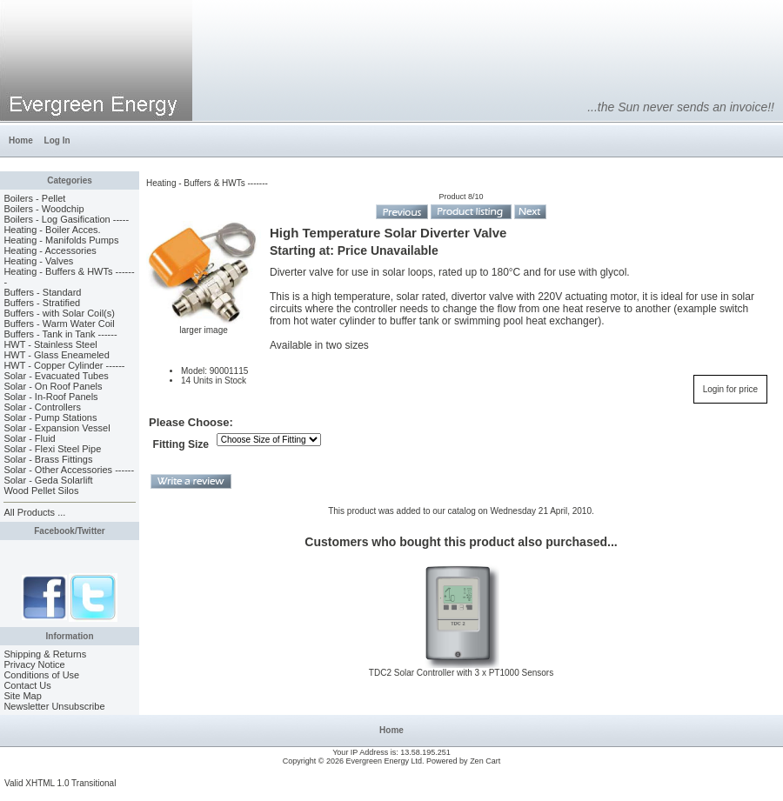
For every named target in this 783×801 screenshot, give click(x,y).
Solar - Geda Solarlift (47, 480)
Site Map (22, 696)
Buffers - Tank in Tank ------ (60, 334)
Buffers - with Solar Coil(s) (59, 313)
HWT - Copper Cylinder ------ (63, 365)
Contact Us (26, 685)
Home (21, 140)
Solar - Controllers (42, 407)
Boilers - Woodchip (43, 209)
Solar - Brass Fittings (47, 459)
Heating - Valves (38, 261)
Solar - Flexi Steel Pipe (52, 449)
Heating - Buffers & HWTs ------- (207, 183)
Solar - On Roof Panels (52, 386)
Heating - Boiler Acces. (51, 229)
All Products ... (34, 512)
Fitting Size (181, 444)
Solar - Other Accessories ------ (68, 469)
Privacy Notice (33, 664)
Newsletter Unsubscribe (53, 706)
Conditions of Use (41, 675)
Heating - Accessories (49, 250)
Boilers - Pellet (34, 198)
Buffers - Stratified (41, 302)
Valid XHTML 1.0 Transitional (60, 783)
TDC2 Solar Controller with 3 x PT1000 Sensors (461, 673)
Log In (57, 140)
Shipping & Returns (44, 654)
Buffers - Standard (42, 292)
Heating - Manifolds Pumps (60, 240)
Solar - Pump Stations (50, 417)
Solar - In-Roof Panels (50, 396)
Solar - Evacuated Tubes (55, 375)
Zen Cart (485, 761)
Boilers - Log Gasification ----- (66, 219)
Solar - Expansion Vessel (56, 428)
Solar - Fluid (29, 438)
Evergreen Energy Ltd (384, 761)
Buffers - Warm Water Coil (58, 323)
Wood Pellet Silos (40, 490)
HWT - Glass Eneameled (56, 355)
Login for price (730, 389)
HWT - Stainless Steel (50, 344)
